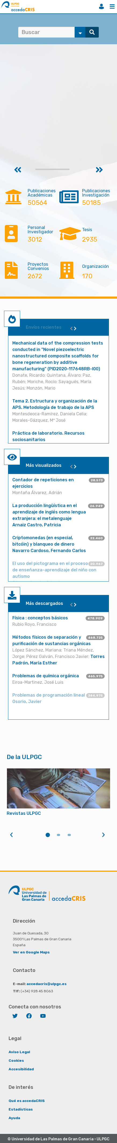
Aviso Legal (19, 1052)
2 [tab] (58, 835)
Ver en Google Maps (31, 952)
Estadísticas (21, 1109)
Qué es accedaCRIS (27, 1100)
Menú (112, 6)
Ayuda (14, 1118)
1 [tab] (48, 835)
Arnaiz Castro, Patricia (36, 524)
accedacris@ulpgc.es (47, 984)
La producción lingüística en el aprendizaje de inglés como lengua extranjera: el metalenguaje (49, 512)
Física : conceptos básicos (40, 617)
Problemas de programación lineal (48, 695)
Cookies (16, 1060)
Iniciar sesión (101, 6)
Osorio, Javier (27, 701)
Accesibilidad (21, 1069)
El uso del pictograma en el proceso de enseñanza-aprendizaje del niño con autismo (54, 570)
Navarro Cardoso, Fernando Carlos (49, 550)
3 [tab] (69, 835)
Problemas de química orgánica (45, 675)
